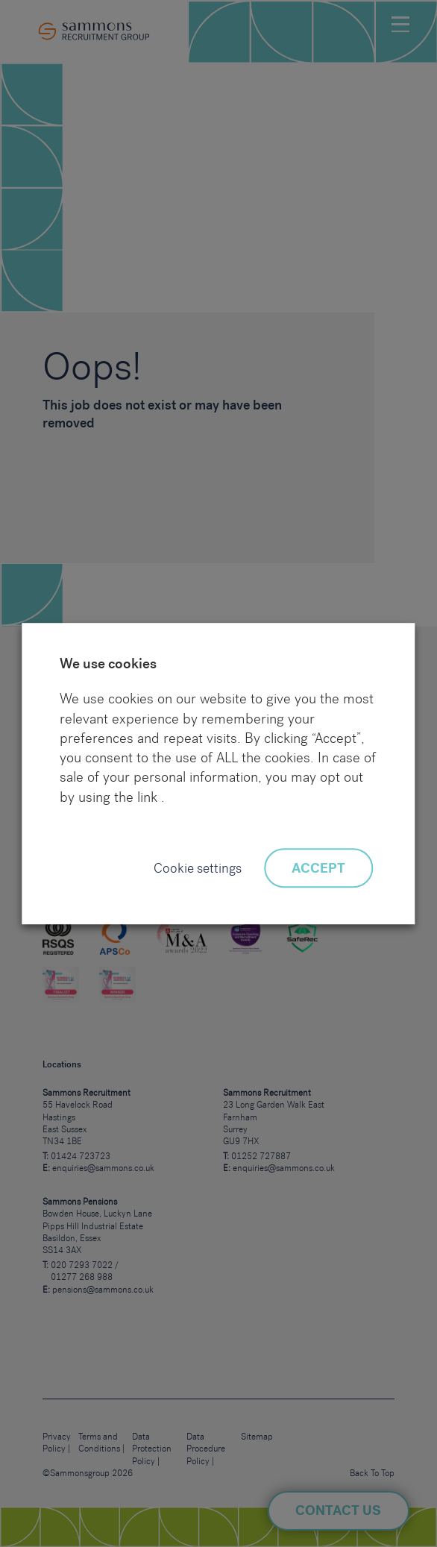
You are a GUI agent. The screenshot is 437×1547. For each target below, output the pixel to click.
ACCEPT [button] (318, 869)
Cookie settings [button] (198, 869)
